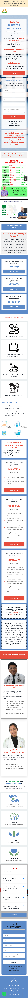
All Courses (13, 988)
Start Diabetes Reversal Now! (14, 226)
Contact (19, 991)
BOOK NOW (14, 271)
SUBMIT (14, 117)
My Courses (21, 988)
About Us (6, 988)
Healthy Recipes (11, 991)
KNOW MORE (14, 73)
